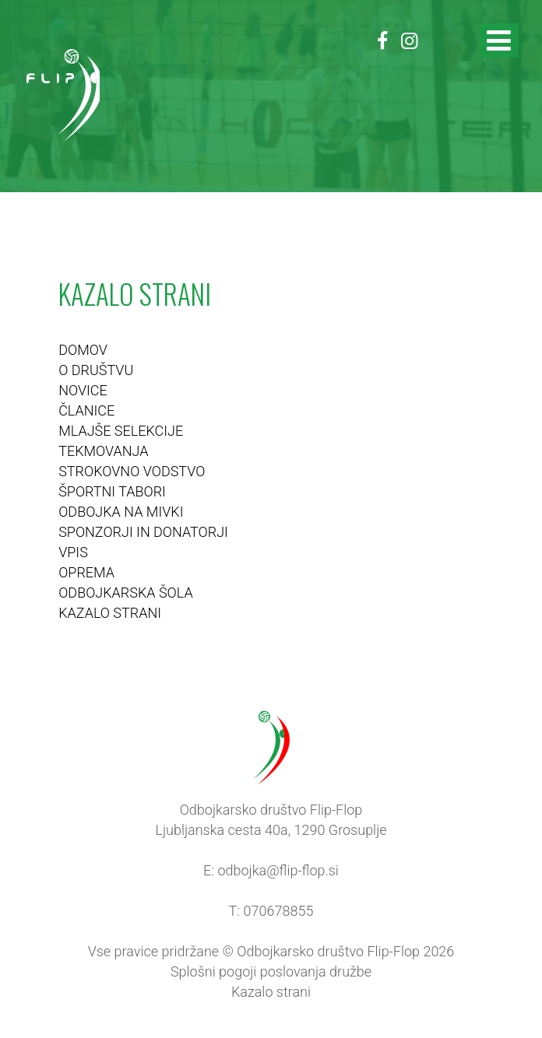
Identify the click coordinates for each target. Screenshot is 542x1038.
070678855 (279, 911)
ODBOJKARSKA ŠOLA (125, 592)
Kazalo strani (271, 992)
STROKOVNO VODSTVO (131, 471)
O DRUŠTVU (95, 370)
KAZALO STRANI (109, 613)
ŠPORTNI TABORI (112, 491)
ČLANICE (86, 410)
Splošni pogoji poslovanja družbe (271, 971)
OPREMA (86, 572)
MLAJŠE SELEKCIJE (120, 431)
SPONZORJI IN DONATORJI (143, 532)
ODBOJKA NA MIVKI (120, 511)
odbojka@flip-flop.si (277, 870)
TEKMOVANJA (103, 451)
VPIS (73, 552)
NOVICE (82, 390)
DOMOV (82, 350)
